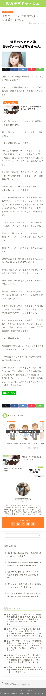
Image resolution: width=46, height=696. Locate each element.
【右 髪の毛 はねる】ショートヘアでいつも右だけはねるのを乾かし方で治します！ (24, 575)
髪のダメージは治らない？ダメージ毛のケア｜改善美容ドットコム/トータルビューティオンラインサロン (24, 619)
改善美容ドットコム (23, 3)
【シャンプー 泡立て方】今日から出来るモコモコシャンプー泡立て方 (24, 585)
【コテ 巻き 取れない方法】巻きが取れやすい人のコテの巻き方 (24, 554)
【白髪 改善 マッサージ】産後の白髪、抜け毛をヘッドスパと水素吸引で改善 (24, 564)
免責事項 (29, 690)
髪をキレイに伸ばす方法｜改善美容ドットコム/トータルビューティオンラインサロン (24, 669)
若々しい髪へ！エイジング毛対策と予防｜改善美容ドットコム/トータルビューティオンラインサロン (24, 660)
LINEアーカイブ (7, 11)
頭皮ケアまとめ (13, 667)
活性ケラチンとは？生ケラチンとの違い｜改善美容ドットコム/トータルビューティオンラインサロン (24, 633)
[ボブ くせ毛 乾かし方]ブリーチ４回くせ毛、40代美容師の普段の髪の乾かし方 (24, 595)
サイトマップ (18, 690)
